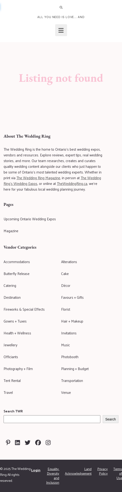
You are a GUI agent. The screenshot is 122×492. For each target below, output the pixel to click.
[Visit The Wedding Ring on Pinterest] (8, 442)
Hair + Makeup (72, 321)
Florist (65, 309)
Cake (65, 273)
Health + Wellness (17, 333)
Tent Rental (12, 380)
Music (65, 345)
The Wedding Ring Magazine (38, 177)
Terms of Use (117, 473)
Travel (8, 392)
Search (110, 419)
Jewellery (10, 345)
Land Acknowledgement (78, 471)
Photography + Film (18, 368)
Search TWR (13, 411)
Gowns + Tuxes (15, 321)
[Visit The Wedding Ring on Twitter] (28, 442)
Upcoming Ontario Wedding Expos (30, 219)
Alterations (69, 261)
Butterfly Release (16, 273)
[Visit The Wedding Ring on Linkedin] (17, 442)
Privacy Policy (102, 471)
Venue (66, 392)
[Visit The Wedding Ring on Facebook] (38, 442)
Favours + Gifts (72, 297)
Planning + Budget (75, 368)
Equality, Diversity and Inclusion (52, 475)
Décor (65, 285)
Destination (12, 297)
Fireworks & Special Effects (24, 309)
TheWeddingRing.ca (72, 183)
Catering (10, 285)
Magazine (11, 230)
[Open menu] (61, 30)
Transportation (72, 380)
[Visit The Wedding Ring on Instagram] (48, 442)
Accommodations (17, 261)
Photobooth (69, 356)
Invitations (69, 333)
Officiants (11, 356)
